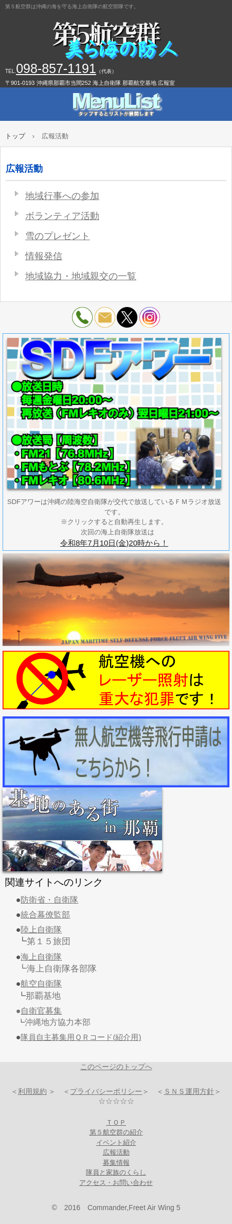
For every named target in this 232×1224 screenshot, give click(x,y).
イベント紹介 (116, 1142)
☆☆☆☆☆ (116, 1101)
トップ (15, 136)
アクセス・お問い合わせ (116, 1182)
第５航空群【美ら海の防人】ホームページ (116, 41)
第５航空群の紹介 (116, 1132)
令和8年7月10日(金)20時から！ (114, 542)
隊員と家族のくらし (116, 1172)
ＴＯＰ (116, 1122)
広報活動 (116, 1152)
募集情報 (116, 1162)
